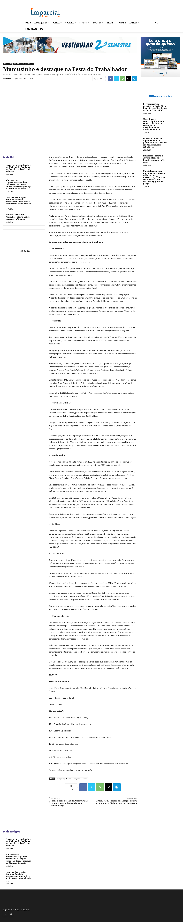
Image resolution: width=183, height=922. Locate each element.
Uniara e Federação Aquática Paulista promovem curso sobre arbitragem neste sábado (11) (18, 201)
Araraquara (41, 23)
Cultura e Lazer (19, 64)
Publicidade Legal (34, 29)
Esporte (84, 23)
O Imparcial (77, 779)
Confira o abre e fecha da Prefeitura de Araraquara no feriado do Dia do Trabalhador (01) (68, 803)
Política (98, 23)
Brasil (111, 23)
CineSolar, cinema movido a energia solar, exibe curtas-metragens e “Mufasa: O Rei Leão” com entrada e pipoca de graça (155, 177)
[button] (156, 23)
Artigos (134, 23)
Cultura (70, 23)
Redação (9, 79)
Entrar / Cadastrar (30, 2)
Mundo (122, 23)
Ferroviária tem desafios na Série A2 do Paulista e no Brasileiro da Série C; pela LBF (18, 168)
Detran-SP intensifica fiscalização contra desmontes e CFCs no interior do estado (116, 802)
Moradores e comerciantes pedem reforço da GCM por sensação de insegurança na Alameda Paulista (18, 184)
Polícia (57, 23)
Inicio (28, 23)
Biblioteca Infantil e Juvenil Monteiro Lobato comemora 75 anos (18, 217)
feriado (68, 779)
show (85, 779)
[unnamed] (70, 55)
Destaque (30, 64)
